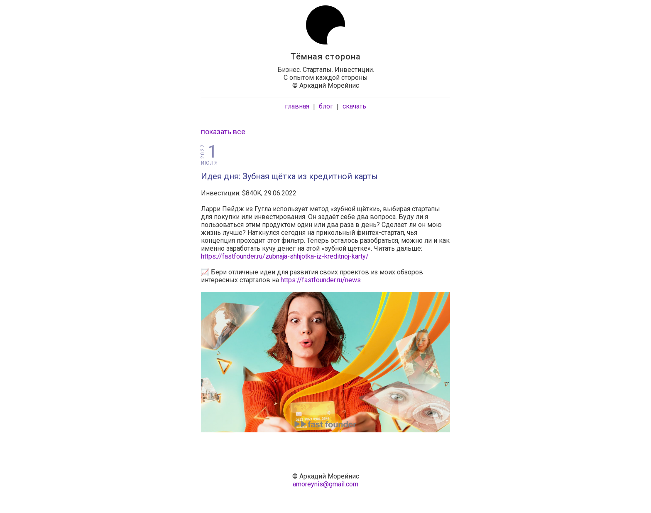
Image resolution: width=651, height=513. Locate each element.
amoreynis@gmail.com (325, 484)
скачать (354, 106)
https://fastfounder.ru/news (321, 280)
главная (297, 106)
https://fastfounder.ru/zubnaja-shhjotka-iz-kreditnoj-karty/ (285, 256)
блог (326, 106)
